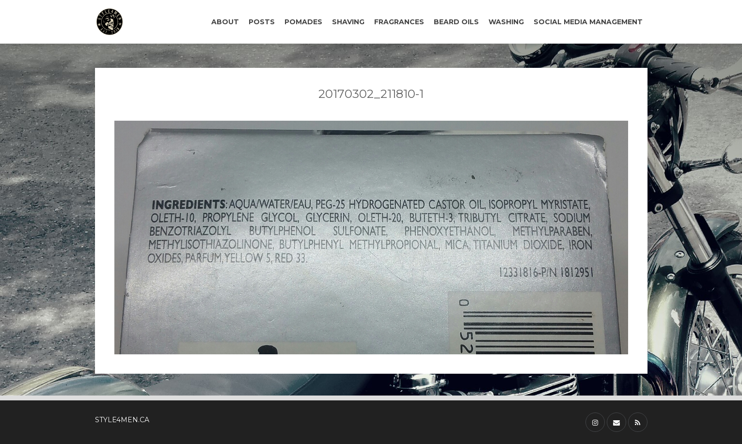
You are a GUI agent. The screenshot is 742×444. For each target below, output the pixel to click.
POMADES (303, 21)
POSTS (262, 21)
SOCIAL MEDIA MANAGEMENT (588, 21)
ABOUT (225, 21)
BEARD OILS (456, 21)
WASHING (506, 21)
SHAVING (348, 21)
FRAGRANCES (399, 21)
